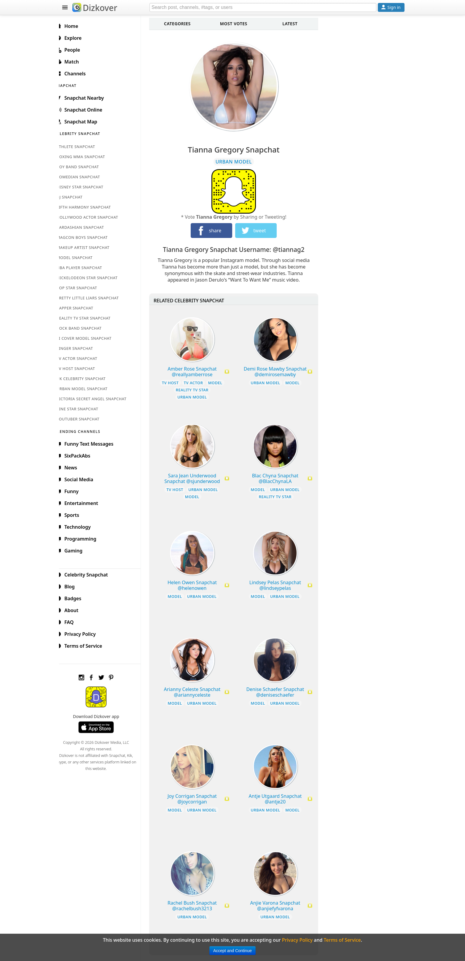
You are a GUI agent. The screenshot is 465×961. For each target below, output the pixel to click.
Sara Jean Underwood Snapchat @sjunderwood (196, 478)
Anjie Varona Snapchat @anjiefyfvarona (278, 906)
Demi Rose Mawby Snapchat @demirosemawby (277, 372)
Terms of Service (86, 645)
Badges (76, 597)
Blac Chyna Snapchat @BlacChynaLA (277, 478)
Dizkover (94, 7)
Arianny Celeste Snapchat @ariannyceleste (196, 692)
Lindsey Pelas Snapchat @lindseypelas (277, 585)
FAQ (72, 621)
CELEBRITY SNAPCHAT (85, 132)
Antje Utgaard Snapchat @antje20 (277, 799)
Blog (72, 585)
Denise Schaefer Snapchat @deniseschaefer (278, 692)
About (74, 609)
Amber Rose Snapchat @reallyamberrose (196, 372)
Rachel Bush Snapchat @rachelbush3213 (196, 906)
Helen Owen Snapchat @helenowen (196, 585)
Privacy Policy (83, 633)
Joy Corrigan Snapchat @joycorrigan (196, 799)
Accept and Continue (232, 950)
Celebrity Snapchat (89, 574)
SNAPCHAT (73, 84)
